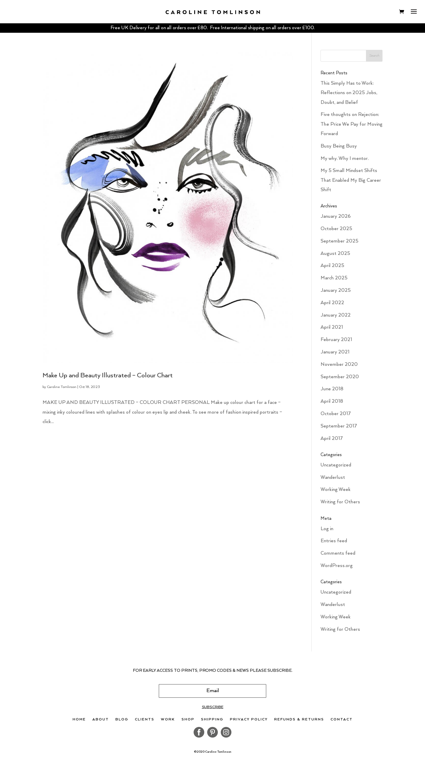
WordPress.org (337, 566)
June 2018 (332, 389)
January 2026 (336, 216)
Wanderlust (333, 477)
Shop (188, 720)
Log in (327, 529)
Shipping (212, 720)
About (100, 720)
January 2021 (335, 352)
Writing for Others (340, 502)
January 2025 (336, 290)
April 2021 (332, 327)
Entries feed (334, 541)
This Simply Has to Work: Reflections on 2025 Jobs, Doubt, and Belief (349, 93)
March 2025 (334, 278)
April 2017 (332, 438)
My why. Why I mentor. (345, 158)
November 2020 (339, 364)
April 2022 (332, 303)
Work (168, 720)
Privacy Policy (249, 720)
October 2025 (336, 229)
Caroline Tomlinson (61, 387)
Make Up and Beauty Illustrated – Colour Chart (107, 375)
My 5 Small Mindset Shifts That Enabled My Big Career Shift (351, 180)
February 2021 (336, 340)
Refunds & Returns (299, 720)
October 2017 (336, 414)
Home (79, 720)
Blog (121, 720)
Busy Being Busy (339, 146)
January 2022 (336, 315)
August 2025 (335, 253)
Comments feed (338, 553)
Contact (342, 720)
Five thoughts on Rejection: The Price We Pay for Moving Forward (351, 124)
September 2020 (340, 377)
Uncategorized (336, 465)
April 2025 (332, 265)
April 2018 (332, 401)
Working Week (336, 489)
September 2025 (339, 241)
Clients (144, 720)
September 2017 (339, 426)
